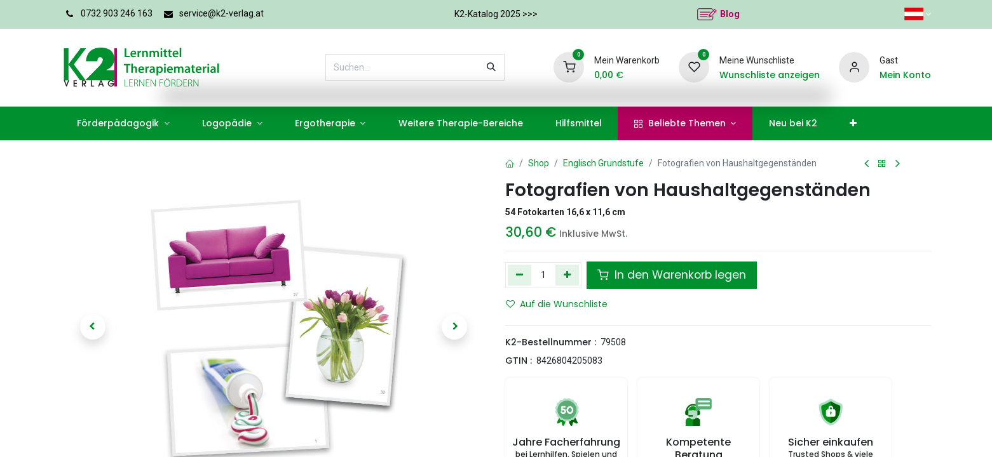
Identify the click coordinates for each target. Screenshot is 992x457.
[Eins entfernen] (519, 275)
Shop (538, 163)
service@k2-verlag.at (221, 13)
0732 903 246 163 (117, 13)
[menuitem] (123, 123)
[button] (93, 327)
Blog (730, 14)
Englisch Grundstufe (603, 163)
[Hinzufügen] (567, 275)
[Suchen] (491, 67)
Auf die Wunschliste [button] (557, 304)
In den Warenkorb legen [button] (671, 274)
